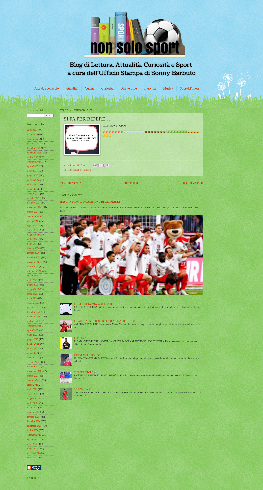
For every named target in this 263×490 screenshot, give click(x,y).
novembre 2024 (34, 207)
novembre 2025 (34, 152)
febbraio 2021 (33, 412)
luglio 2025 (32, 171)
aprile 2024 (32, 239)
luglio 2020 (32, 444)
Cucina (89, 88)
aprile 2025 (32, 184)
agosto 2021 (32, 385)
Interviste (150, 88)
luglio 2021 (32, 389)
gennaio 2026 (33, 143)
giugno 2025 (32, 175)
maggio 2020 (33, 453)
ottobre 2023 (32, 266)
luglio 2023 (32, 280)
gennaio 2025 (33, 198)
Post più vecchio (192, 182)
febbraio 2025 (33, 193)
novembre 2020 (34, 426)
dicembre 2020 (33, 421)
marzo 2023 (32, 298)
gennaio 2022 (33, 362)
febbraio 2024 (33, 248)
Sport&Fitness (189, 88)
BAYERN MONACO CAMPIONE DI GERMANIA (90, 201)
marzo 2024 (32, 243)
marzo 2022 (32, 353)
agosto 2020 (32, 439)
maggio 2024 (33, 234)
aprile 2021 (32, 403)
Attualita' (72, 88)
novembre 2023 (34, 262)
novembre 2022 (34, 316)
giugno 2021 (32, 394)
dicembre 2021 (33, 366)
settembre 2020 (34, 435)
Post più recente (70, 182)
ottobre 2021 (32, 376)
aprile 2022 (32, 348)
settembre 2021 (34, 380)
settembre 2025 (34, 161)
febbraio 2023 (33, 303)
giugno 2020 (32, 448)
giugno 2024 (32, 230)
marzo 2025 (32, 189)
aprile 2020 (32, 457)
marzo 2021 (32, 407)
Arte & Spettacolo (46, 88)
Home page (131, 182)
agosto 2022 (32, 330)
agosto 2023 (32, 275)
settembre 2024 (34, 216)
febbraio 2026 (33, 139)
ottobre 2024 (32, 212)
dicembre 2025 (33, 148)
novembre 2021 (34, 371)
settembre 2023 (34, 271)
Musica (168, 88)
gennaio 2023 (33, 307)
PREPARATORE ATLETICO (88, 355)
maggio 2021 (33, 398)
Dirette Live (128, 88)
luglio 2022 (32, 335)
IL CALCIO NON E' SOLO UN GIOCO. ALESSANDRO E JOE (104, 321)
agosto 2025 (32, 166)
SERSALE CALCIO (83, 389)
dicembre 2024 (33, 202)
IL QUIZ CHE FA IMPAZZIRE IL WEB (93, 304)
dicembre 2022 (33, 312)
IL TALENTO (80, 338)
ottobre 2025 (32, 157)
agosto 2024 (32, 221)
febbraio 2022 (33, 357)
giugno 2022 (32, 339)
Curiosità (107, 88)
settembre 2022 (34, 325)
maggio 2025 (33, 180)
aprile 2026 (32, 130)
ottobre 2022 (32, 321)
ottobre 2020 (32, 430)
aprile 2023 (32, 294)
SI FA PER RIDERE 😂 (85, 372)
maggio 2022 (33, 344)
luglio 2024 (32, 225)
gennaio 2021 (33, 417)
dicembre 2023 (33, 257)
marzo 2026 (32, 134)
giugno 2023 (32, 284)
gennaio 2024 (33, 253)
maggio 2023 (33, 289)
